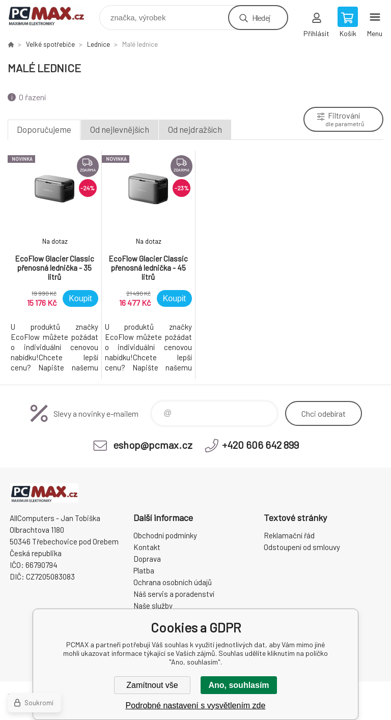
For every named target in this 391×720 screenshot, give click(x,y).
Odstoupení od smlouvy (302, 547)
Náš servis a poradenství (173, 593)
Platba (143, 570)
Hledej (261, 17)
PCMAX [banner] (53, 15)
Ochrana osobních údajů (172, 582)
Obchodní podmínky (165, 535)
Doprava (147, 558)
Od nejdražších (195, 129)
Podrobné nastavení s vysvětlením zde (196, 705)
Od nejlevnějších (119, 129)
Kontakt (146, 547)
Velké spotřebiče (50, 44)
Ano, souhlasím (238, 685)
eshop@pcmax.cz (152, 445)
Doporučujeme (44, 129)
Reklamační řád (289, 535)
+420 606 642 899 (260, 445)
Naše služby (153, 605)
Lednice (98, 44)
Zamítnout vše (152, 685)
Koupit (80, 298)
